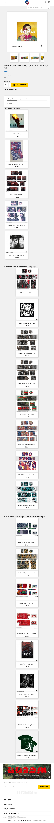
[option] (27, 771)
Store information (11, 813)
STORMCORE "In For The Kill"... (27, 353)
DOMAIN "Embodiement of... (27, 444)
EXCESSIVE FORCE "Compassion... (27, 755)
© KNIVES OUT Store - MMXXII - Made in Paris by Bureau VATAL (27, 821)
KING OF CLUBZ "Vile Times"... (27, 542)
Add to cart (19, 85)
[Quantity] (6, 85)
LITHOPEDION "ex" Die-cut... (16, 255)
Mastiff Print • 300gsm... (27, 664)
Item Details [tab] (23, 99)
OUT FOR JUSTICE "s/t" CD (27, 323)
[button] (6, 771)
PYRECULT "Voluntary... (27, 293)
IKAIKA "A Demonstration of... (27, 573)
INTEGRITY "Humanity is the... (27, 725)
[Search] (38, 7)
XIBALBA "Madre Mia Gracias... (27, 475)
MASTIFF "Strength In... (17, 195)
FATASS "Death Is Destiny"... (16, 164)
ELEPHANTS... (17, 134)
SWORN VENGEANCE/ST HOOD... (27, 633)
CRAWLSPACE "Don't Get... (27, 603)
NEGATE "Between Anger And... (27, 505)
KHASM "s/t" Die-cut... (27, 414)
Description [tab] (12, 99)
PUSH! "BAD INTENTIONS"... (16, 225)
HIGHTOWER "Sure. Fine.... (27, 694)
